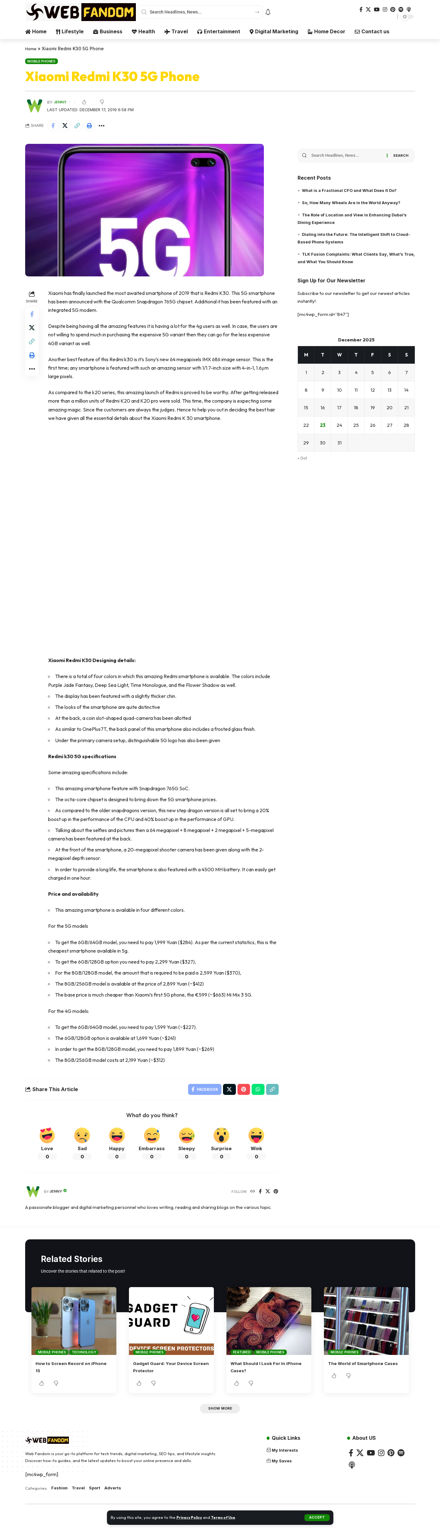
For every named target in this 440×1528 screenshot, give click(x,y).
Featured (242, 1354)
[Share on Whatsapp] (257, 1091)
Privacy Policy (190, 1517)
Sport (98, 1492)
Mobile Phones (41, 61)
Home (31, 48)
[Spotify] (401, 9)
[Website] (251, 1194)
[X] (368, 9)
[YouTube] (376, 9)
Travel (80, 1492)
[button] (317, 1517)
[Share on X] (67, 126)
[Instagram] (385, 9)
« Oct (303, 459)
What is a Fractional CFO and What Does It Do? (354, 188)
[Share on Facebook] (53, 126)
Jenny (61, 102)
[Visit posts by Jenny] (34, 105)
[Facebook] (361, 9)
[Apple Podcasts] (409, 9)
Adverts (117, 1492)
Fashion (60, 1492)
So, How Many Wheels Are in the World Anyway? (356, 200)
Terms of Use (228, 1517)
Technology (84, 1354)
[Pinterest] (393, 9)
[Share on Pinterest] (242, 1091)
